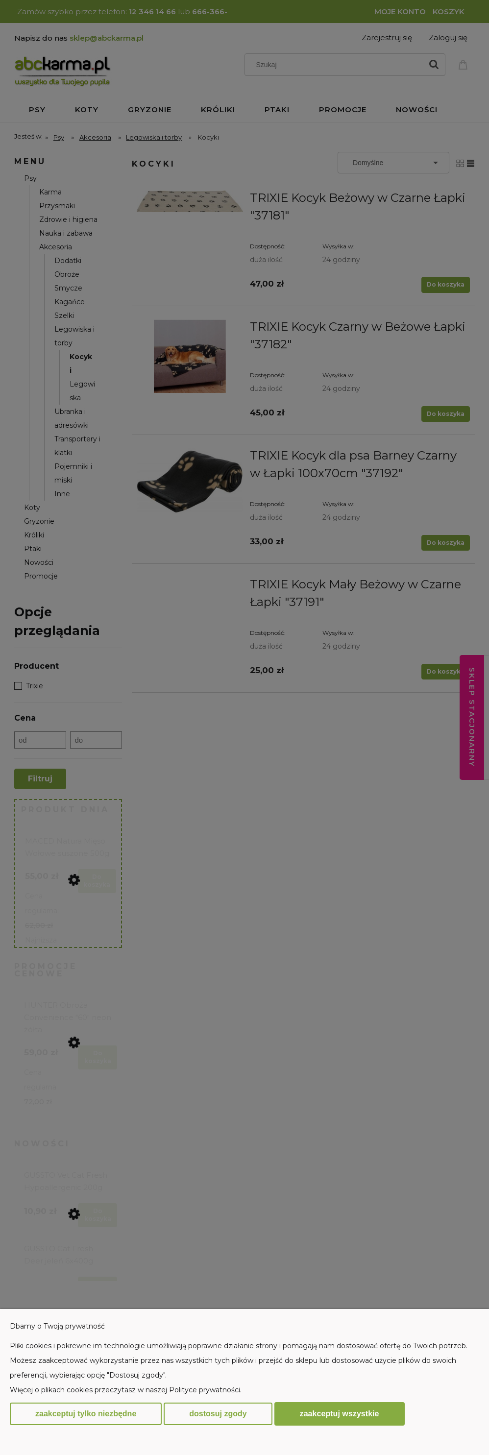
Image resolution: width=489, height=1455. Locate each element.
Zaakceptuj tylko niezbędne (85, 1413)
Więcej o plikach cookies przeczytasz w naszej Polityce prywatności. (126, 1389)
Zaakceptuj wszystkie (339, 1413)
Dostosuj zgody (217, 1413)
